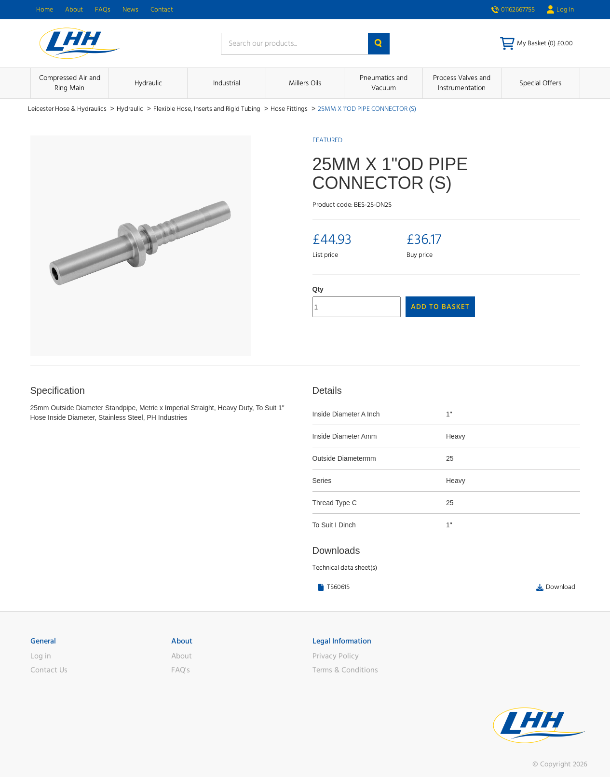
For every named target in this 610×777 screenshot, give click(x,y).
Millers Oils (305, 83)
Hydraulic (148, 83)
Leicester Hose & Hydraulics (68, 109)
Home (44, 9)
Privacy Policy (335, 656)
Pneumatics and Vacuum (383, 83)
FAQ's (180, 670)
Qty (318, 289)
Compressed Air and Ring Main (69, 83)
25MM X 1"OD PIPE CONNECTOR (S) (367, 109)
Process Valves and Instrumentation (461, 83)
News (130, 9)
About (74, 9)
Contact (161, 9)
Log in (40, 656)
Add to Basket (440, 306)
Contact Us (49, 670)
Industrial (226, 83)
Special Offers (540, 83)
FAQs (102, 9)
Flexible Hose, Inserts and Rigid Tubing (207, 109)
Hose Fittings (290, 109)
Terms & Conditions (345, 670)
